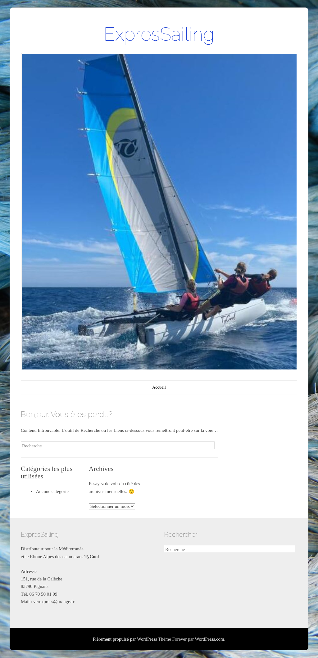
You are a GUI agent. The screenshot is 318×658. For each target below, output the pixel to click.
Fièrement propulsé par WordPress (125, 639)
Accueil (159, 387)
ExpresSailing (159, 34)
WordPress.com (209, 639)
